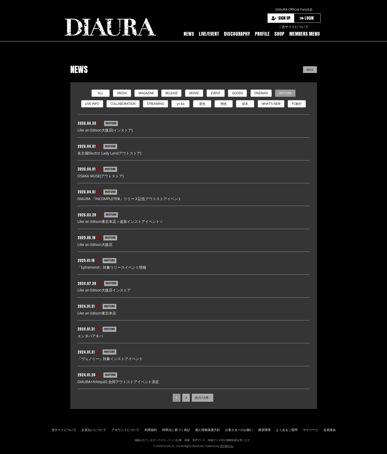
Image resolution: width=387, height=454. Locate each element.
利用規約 (151, 430)
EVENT (215, 93)
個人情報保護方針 (207, 430)
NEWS (189, 33)
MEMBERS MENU (304, 33)
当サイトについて (63, 430)
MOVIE (194, 93)
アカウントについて (125, 430)
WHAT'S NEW (271, 103)
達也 (202, 103)
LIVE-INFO (92, 103)
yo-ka (180, 103)
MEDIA (122, 93)
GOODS (237, 93)
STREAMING (155, 103)
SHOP (279, 33)
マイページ (310, 430)
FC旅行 (297, 103)
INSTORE (285, 93)
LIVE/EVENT (209, 33)
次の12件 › (202, 398)
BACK (310, 69)
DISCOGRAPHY (237, 33)
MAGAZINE (146, 93)
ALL (100, 93)
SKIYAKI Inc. (227, 446)
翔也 (224, 103)
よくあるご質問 (287, 430)
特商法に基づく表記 (176, 430)
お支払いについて (93, 430)
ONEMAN (261, 93)
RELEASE (171, 93)
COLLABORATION (122, 103)
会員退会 (329, 430)
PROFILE (262, 33)
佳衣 (245, 103)
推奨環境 (264, 430)
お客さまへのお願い (239, 430)
